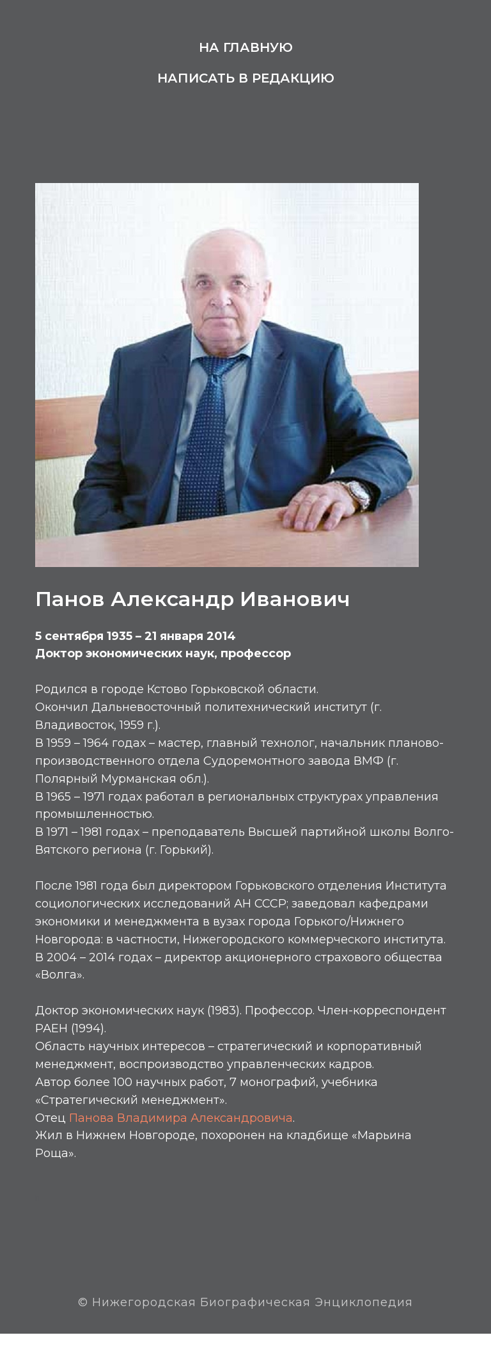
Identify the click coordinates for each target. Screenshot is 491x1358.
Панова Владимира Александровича (187, 1138)
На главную (246, 47)
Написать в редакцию (245, 78)
